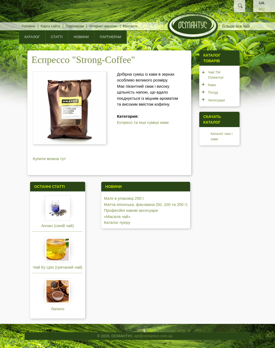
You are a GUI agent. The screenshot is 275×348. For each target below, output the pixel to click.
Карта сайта (50, 26)
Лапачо (57, 308)
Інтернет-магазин (103, 26)
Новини (81, 37)
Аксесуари (216, 100)
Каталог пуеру (117, 222)
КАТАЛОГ (32, 37)
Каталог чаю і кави (221, 136)
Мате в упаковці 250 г (124, 198)
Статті (57, 37)
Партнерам (75, 26)
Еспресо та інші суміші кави (143, 122)
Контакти (130, 26)
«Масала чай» (117, 216)
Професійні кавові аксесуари (131, 210)
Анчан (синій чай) (57, 225)
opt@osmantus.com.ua (153, 336)
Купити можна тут (49, 158)
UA (262, 3)
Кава (212, 85)
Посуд (213, 92)
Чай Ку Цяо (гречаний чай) (57, 267)
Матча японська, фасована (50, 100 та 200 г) (145, 204)
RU (262, 9)
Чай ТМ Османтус (216, 75)
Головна (28, 26)
